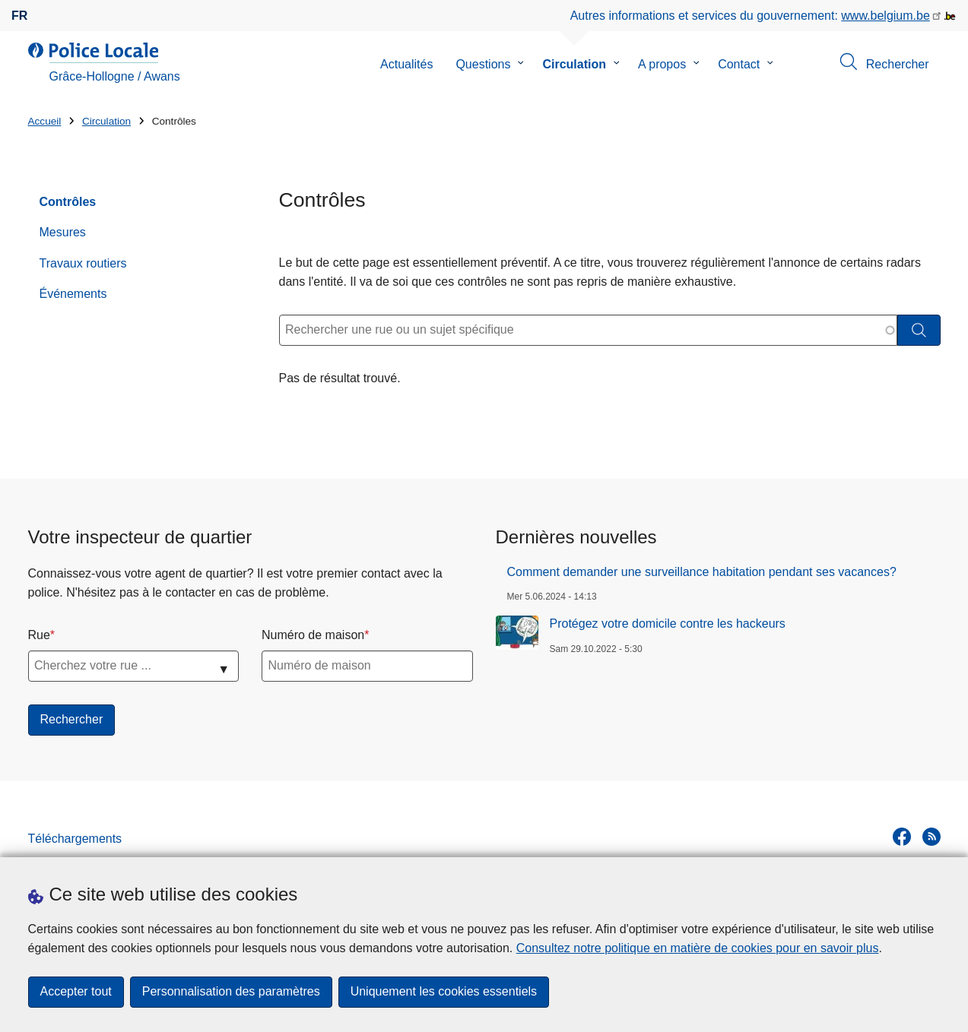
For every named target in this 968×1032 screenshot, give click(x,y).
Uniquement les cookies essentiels (444, 992)
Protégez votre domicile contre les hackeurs (668, 623)
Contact (739, 64)
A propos (662, 64)
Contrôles (68, 201)
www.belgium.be (885, 15)
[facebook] (902, 837)
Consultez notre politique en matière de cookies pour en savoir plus (697, 948)
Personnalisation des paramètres (231, 992)
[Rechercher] (919, 330)
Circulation (574, 64)
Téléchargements (75, 838)
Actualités (406, 64)
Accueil (45, 121)
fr (19, 15)
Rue (39, 634)
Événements (73, 293)
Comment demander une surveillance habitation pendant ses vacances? (702, 571)
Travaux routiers (83, 263)
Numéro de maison (313, 634)
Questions (482, 64)
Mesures (63, 232)
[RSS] (931, 837)
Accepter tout (76, 992)
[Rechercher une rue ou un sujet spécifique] (588, 330)
